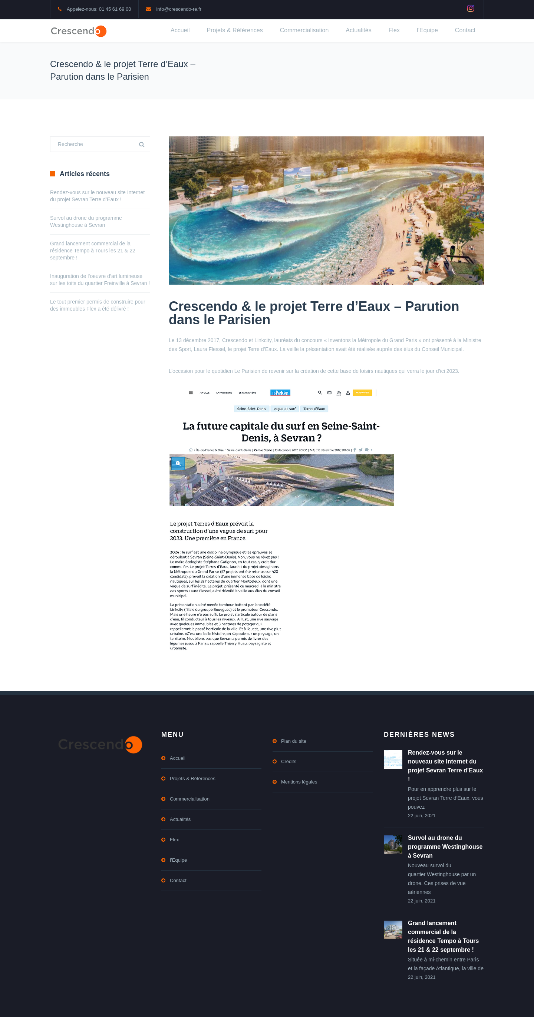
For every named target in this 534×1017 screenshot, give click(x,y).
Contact (465, 30)
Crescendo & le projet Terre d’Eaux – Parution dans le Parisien (314, 313)
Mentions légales (299, 782)
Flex (394, 30)
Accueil (180, 30)
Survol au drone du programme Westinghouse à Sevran (445, 847)
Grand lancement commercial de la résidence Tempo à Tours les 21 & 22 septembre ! (92, 251)
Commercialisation (304, 30)
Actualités (358, 30)
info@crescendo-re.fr (178, 9)
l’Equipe (427, 30)
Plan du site (293, 741)
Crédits (288, 761)
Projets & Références (235, 30)
